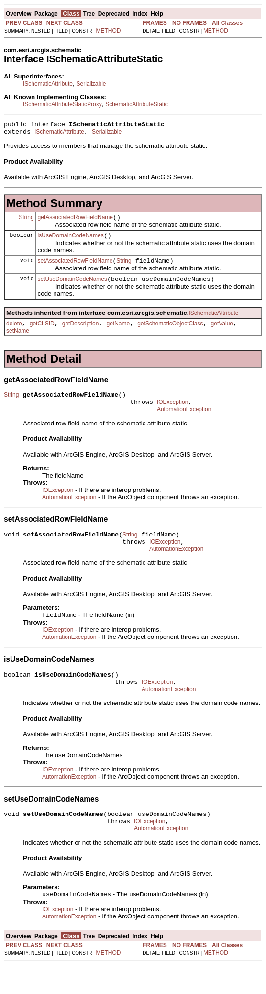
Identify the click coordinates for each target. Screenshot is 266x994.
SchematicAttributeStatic (136, 104)
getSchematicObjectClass (170, 333)
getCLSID (42, 333)
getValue (222, 333)
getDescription (80, 333)
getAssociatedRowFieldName (75, 221)
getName (118, 333)
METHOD (108, 30)
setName (17, 340)
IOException (172, 415)
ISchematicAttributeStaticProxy (62, 104)
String (26, 221)
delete (14, 333)
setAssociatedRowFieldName (75, 268)
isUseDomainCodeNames (71, 241)
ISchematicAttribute (48, 83)
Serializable (91, 83)
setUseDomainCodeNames (72, 287)
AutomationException (184, 423)
